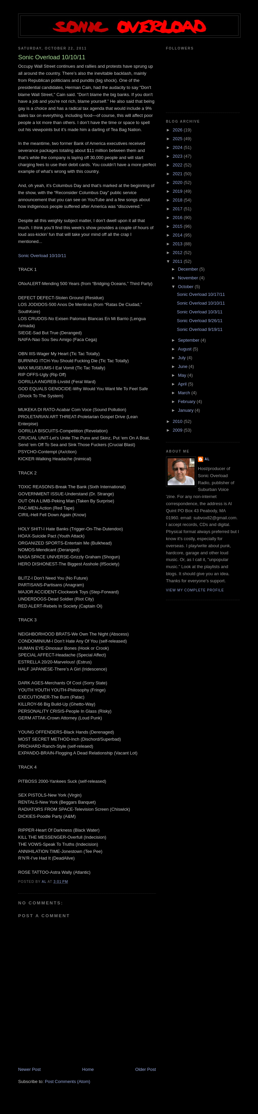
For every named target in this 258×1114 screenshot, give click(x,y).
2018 (178, 200)
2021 (178, 173)
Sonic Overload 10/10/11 (42, 255)
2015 (178, 226)
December (189, 269)
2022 (178, 164)
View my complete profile (195, 590)
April (183, 383)
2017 (178, 208)
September (189, 340)
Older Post (145, 1069)
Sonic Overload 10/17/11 (201, 294)
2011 (178, 261)
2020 (178, 182)
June (183, 366)
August (185, 348)
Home (88, 1069)
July (182, 357)
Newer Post (29, 1069)
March (184, 392)
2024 (178, 147)
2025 (178, 138)
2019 (178, 191)
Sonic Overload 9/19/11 (199, 329)
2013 (178, 243)
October (186, 286)
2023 (178, 156)
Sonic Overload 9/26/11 (199, 320)
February (187, 401)
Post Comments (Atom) (67, 1081)
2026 (178, 129)
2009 (178, 430)
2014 (178, 235)
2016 (178, 217)
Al (207, 459)
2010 (178, 421)
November (189, 277)
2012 (178, 252)
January (186, 410)
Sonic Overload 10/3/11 (199, 311)
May (182, 375)
